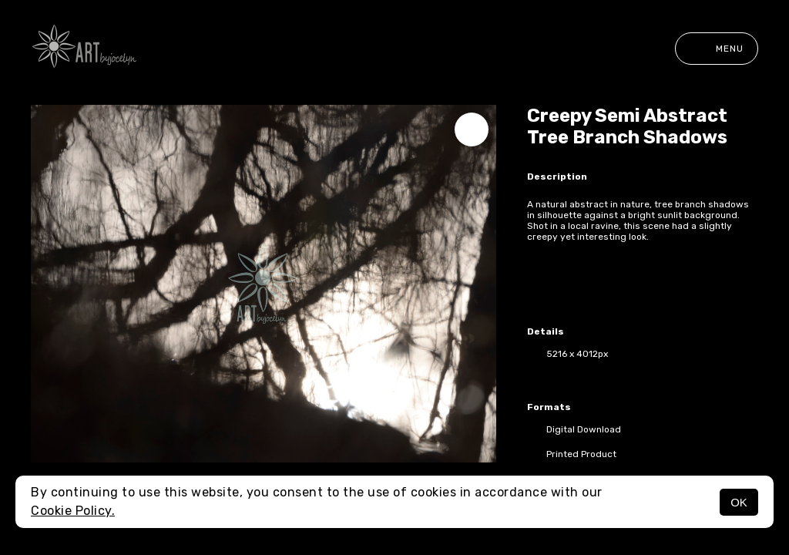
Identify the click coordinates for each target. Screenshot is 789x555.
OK (738, 502)
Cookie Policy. (73, 510)
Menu (717, 48)
